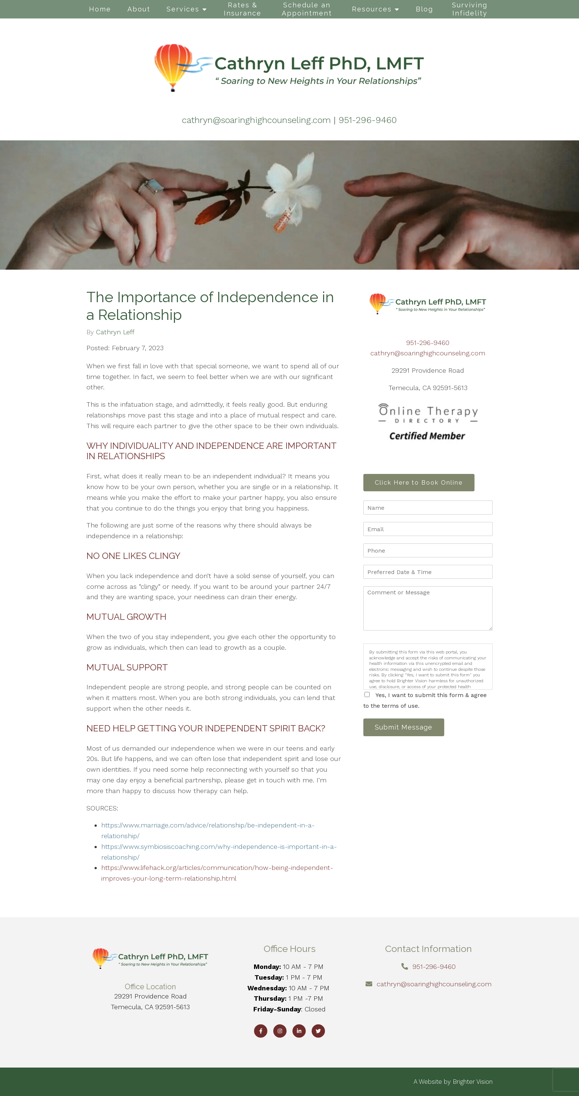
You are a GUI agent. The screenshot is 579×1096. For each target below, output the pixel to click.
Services (183, 9)
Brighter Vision (473, 1081)
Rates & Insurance (242, 9)
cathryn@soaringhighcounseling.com (427, 353)
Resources (372, 9)
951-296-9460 (427, 342)
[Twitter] (318, 1031)
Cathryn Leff (115, 332)
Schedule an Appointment (307, 9)
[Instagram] (280, 1031)
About (138, 9)
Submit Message (406, 729)
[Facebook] (260, 1031)
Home (100, 9)
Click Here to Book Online (421, 482)
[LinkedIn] (299, 1031)
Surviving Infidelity (469, 9)
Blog (424, 9)
